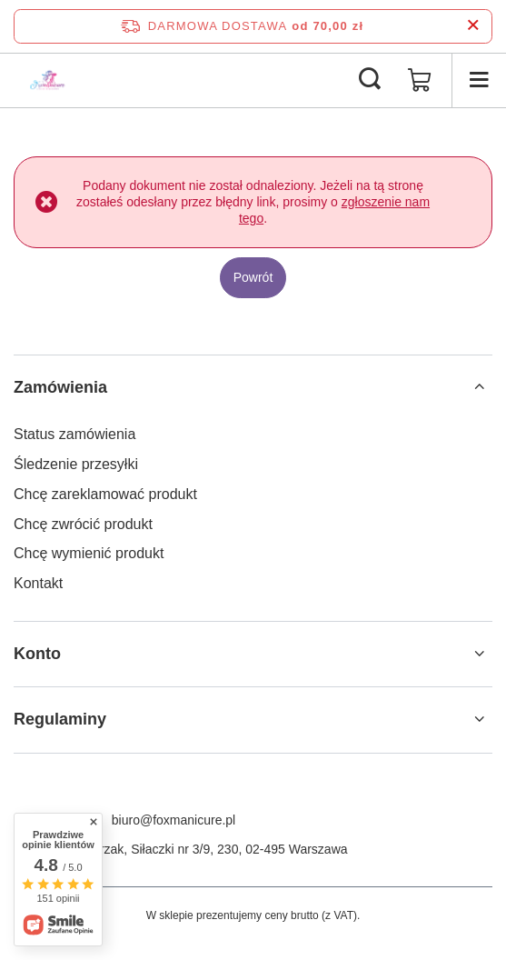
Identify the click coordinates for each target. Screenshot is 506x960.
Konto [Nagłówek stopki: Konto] (37, 654)
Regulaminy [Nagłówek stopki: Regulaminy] (60, 719)
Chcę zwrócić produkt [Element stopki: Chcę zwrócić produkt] (83, 524)
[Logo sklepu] (48, 80)
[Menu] (478, 80)
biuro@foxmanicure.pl (173, 820)
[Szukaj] (369, 80)
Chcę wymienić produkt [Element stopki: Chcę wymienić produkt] (89, 553)
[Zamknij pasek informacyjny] (473, 25)
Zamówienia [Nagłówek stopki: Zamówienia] (60, 387)
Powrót (253, 277)
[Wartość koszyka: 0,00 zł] (419, 80)
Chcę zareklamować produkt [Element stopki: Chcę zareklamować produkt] (105, 494)
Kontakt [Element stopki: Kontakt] (38, 583)
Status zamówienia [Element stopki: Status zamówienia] (74, 434)
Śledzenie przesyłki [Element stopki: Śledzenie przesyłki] (76, 464)
